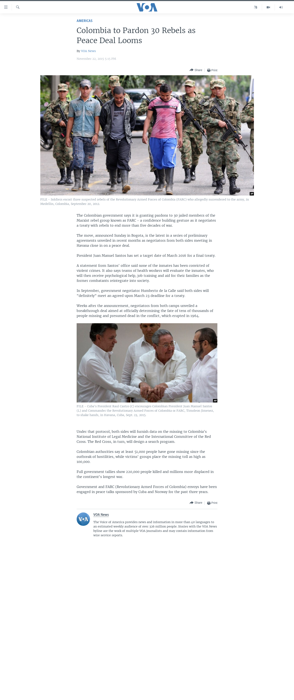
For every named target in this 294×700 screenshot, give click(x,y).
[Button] (196, 70)
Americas (85, 21)
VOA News (88, 51)
